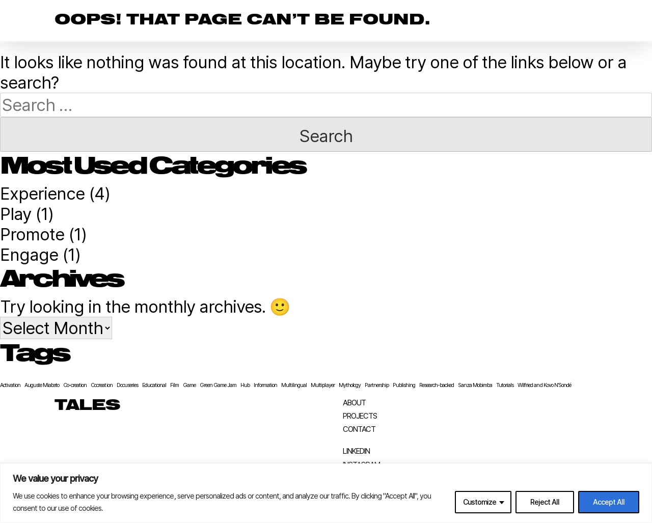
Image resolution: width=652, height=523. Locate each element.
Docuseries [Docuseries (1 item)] (127, 385)
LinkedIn (356, 451)
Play (15, 214)
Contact (359, 429)
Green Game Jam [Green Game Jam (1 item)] (218, 385)
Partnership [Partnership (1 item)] (377, 385)
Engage (29, 254)
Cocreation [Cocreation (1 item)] (101, 385)
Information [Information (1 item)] (265, 385)
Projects (360, 416)
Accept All (608, 502)
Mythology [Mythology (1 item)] (350, 385)
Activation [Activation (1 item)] (10, 385)
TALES (87, 405)
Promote (32, 234)
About (354, 403)
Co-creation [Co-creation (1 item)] (75, 385)
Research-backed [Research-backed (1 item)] (436, 385)
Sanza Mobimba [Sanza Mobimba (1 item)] (475, 385)
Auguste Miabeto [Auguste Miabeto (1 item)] (41, 385)
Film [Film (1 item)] (174, 385)
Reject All (544, 502)
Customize (479, 502)
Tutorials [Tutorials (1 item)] (504, 385)
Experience (42, 193)
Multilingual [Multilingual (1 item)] (294, 385)
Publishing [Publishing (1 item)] (404, 385)
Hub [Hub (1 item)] (245, 385)
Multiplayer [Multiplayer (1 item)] (322, 385)
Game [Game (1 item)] (189, 385)
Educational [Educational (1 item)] (154, 385)
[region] (326, 493)
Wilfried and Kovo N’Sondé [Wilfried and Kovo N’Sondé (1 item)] (544, 385)
